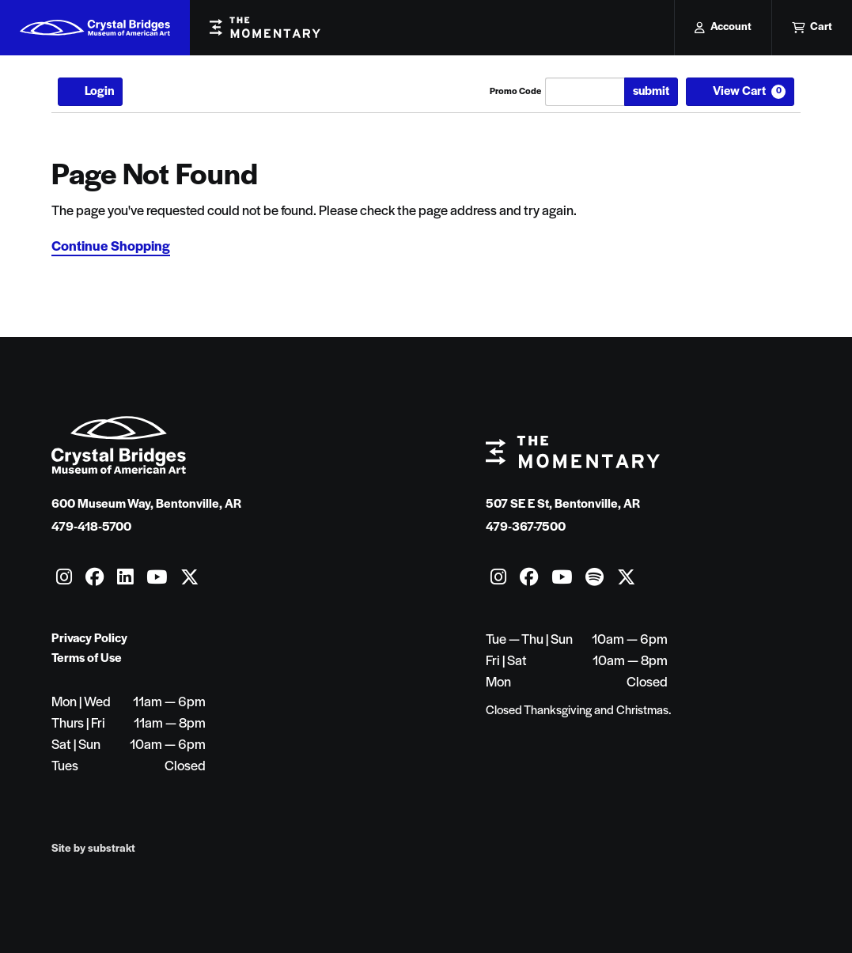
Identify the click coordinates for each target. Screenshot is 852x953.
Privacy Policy (89, 639)
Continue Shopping (110, 247)
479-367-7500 (526, 527)
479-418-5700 (91, 527)
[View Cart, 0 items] (740, 92)
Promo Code (515, 91)
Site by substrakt (93, 849)
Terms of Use (86, 658)
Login (90, 91)
